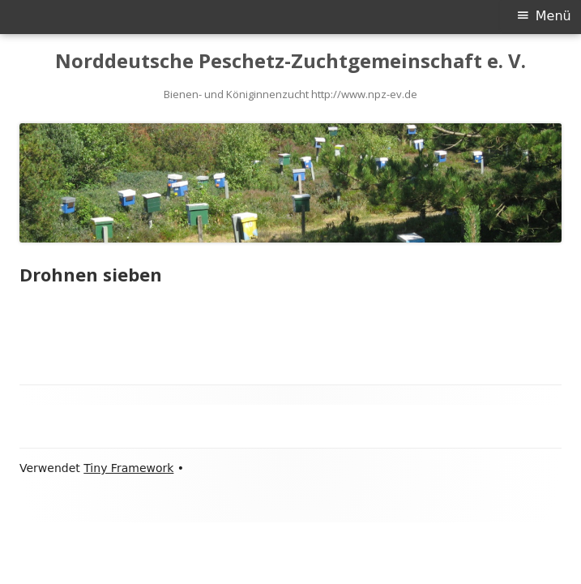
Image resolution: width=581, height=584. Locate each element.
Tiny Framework (128, 468)
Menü (553, 16)
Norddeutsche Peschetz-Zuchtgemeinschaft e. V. (290, 61)
